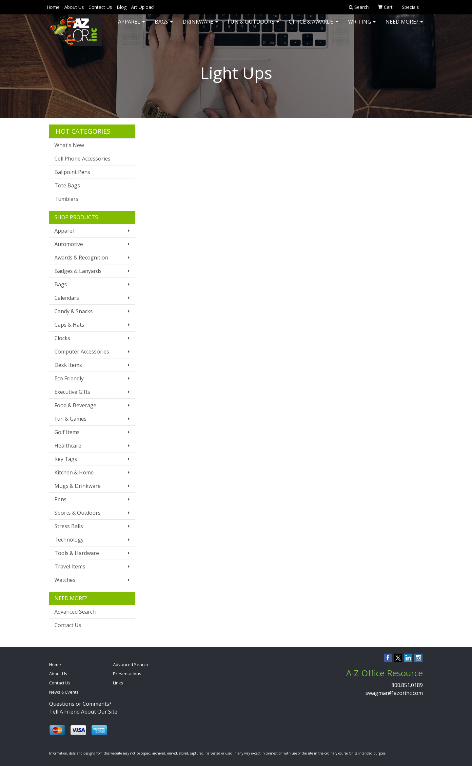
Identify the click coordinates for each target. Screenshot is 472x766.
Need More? (404, 26)
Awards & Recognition (81, 257)
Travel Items (69, 566)
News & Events (64, 692)
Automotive (68, 244)
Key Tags (65, 459)
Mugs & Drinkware (77, 485)
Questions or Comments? (80, 703)
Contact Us (100, 7)
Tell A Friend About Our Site (83, 711)
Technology (69, 539)
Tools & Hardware (76, 553)
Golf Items (67, 432)
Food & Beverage (75, 405)
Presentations (127, 674)
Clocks (62, 338)
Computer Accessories (81, 351)
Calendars (66, 297)
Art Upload (142, 7)
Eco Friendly (69, 378)
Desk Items (68, 365)
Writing (362, 26)
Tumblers (66, 198)
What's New (69, 145)
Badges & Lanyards (78, 271)
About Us (74, 7)
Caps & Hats (69, 324)
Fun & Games (70, 418)
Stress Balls (68, 526)
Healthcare (67, 445)
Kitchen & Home (74, 472)
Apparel (131, 26)
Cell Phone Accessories (82, 158)
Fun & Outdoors (253, 26)
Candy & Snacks (73, 311)
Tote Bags (67, 185)
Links (118, 683)
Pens (60, 499)
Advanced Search (75, 611)
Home (53, 7)
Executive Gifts (72, 391)
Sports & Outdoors (77, 512)
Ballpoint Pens (72, 172)
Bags (164, 26)
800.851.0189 (407, 685)
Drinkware (200, 26)
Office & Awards (313, 26)
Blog (122, 7)
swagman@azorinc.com (394, 693)
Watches (64, 580)
